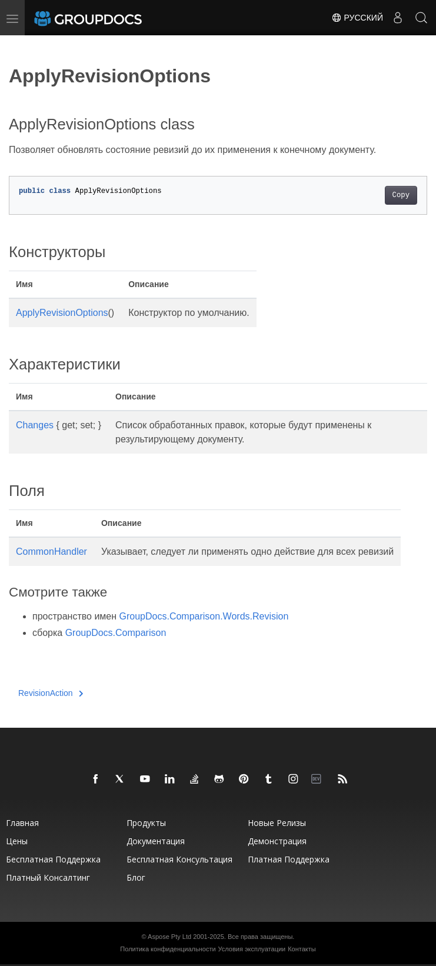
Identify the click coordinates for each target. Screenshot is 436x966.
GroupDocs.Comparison (116, 633)
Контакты (302, 948)
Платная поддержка (289, 859)
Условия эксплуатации (252, 948)
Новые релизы (277, 822)
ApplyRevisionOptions (62, 313)
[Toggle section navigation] (18, 45)
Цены (17, 841)
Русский (357, 17)
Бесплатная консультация (179, 859)
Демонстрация (277, 841)
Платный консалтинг (48, 877)
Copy (401, 195)
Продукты (146, 822)
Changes (35, 425)
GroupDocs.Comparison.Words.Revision (204, 616)
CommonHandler (51, 552)
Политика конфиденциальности (167, 948)
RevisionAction (50, 693)
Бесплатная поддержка (53, 859)
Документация (156, 841)
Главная (22, 822)
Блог (136, 877)
